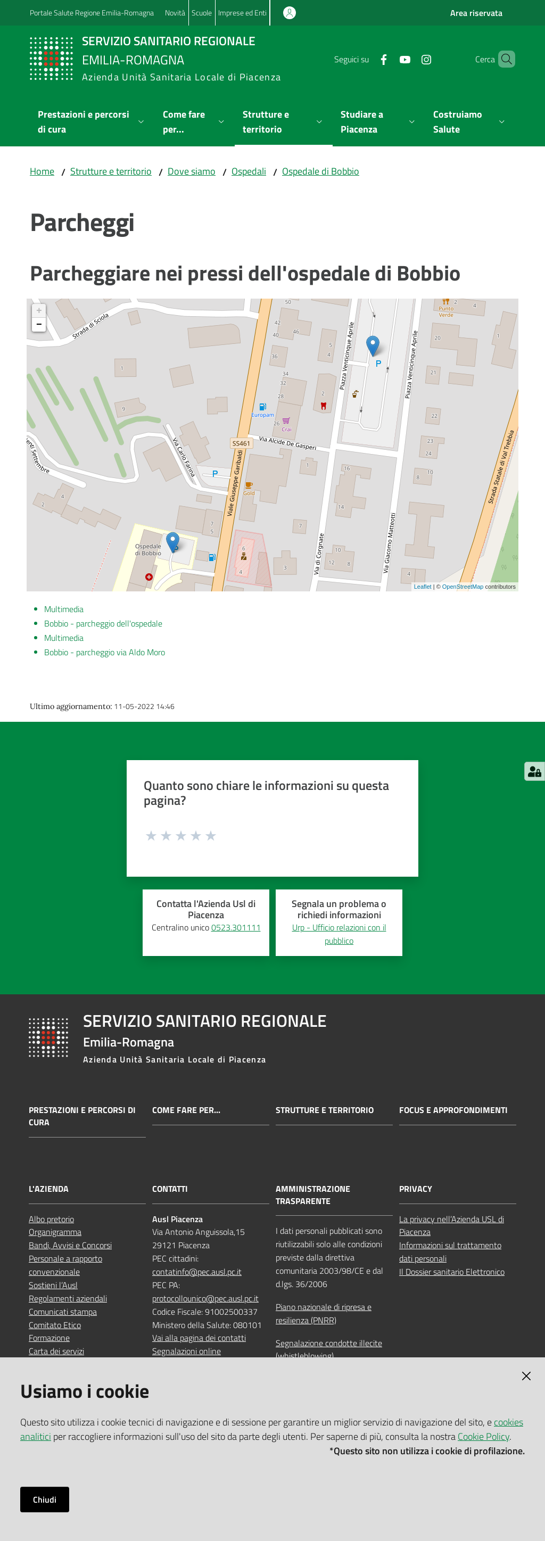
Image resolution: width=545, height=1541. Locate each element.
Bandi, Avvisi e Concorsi (70, 1245)
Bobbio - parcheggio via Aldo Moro (104, 652)
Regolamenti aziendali (68, 1298)
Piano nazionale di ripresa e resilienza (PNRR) (323, 1313)
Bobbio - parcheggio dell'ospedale (103, 623)
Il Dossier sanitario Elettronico (452, 1271)
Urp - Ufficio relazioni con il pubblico (339, 934)
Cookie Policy (483, 1436)
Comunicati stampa (63, 1311)
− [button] (39, 324)
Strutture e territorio (111, 171)
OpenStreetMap (463, 586)
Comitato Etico (55, 1324)
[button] (502, 59)
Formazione (49, 1337)
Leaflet (423, 586)
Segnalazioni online (186, 1351)
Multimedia (64, 609)
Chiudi (44, 1499)
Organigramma (55, 1231)
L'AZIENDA (49, 1189)
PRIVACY (415, 1189)
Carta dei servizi (56, 1351)
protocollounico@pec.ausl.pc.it (205, 1298)
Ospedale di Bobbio (320, 171)
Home (42, 171)
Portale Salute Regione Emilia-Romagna (92, 12)
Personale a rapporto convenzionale (65, 1265)
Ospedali (249, 171)
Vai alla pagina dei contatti (199, 1337)
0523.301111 (236, 927)
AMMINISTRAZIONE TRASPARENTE (313, 1195)
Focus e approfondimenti (453, 1110)
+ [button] (39, 310)
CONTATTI (170, 1189)
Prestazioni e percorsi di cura (82, 1116)
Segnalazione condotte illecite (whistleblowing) (329, 1350)
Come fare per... (186, 1110)
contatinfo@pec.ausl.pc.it (197, 1271)
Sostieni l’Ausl (53, 1285)
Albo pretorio (51, 1219)
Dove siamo (192, 171)
